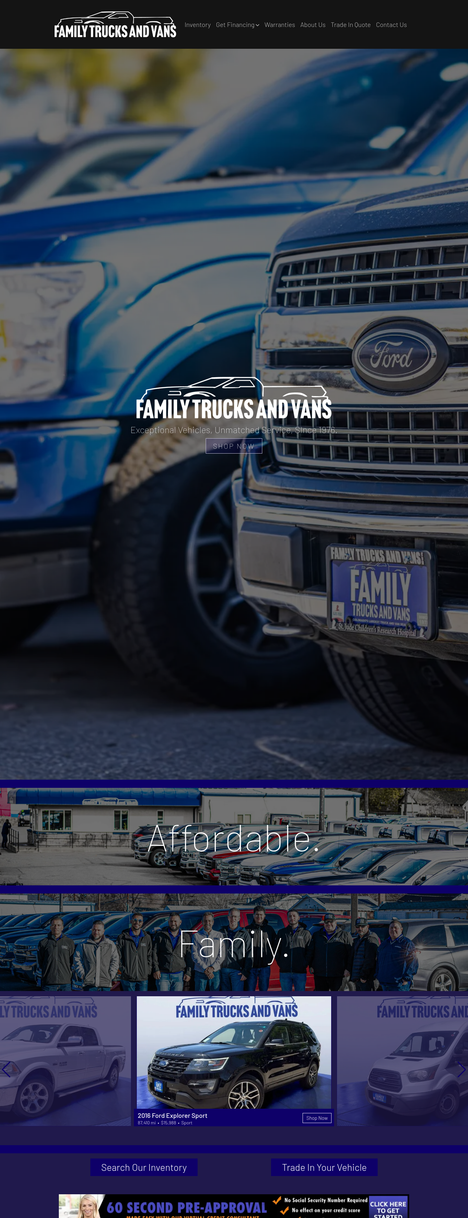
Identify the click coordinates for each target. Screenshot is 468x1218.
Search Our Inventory (144, 1168)
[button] (237, 24)
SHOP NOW (234, 445)
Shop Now (316, 1117)
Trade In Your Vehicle (324, 1168)
